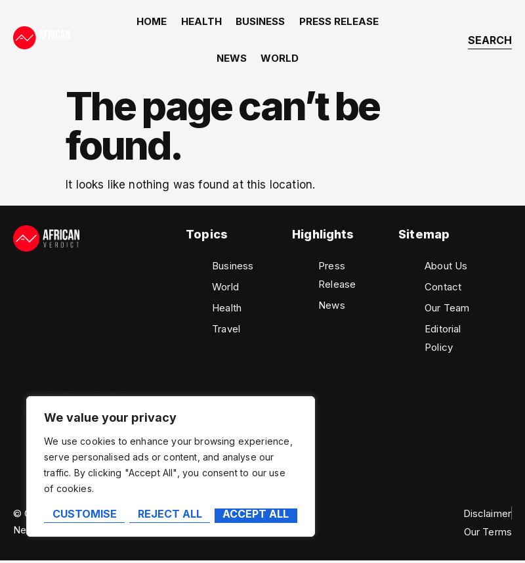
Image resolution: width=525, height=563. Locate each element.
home (153, 22)
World (280, 60)
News (232, 60)
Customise (84, 514)
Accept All (256, 514)
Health (202, 22)
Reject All (169, 514)
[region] (170, 467)
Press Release (337, 22)
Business (260, 22)
